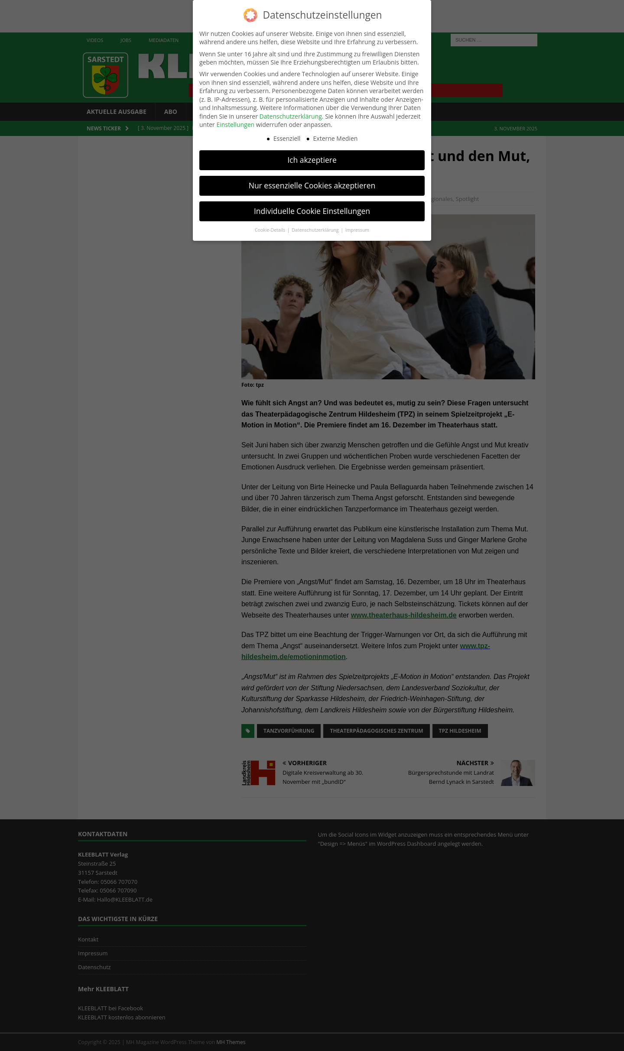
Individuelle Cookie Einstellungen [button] (312, 208)
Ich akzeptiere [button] (312, 157)
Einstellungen (235, 121)
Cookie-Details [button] (270, 227)
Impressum (357, 227)
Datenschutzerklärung (291, 113)
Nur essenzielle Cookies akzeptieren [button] (312, 182)
